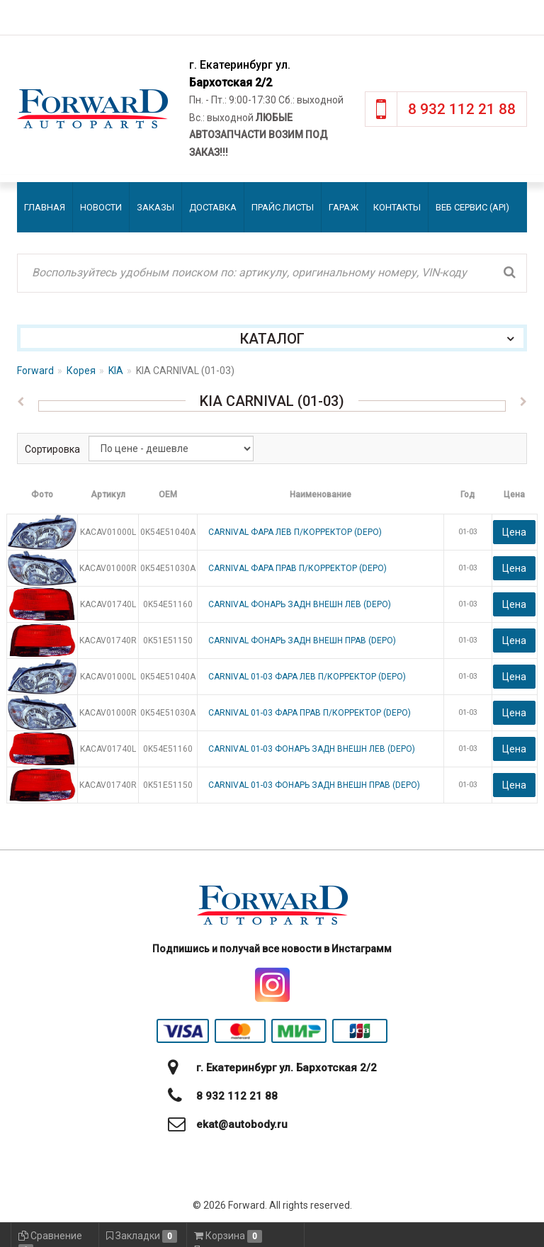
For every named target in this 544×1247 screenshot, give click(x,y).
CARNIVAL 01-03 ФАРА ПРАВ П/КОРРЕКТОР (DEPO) (309, 713)
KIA (115, 370)
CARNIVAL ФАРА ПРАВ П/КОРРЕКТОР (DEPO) (297, 568)
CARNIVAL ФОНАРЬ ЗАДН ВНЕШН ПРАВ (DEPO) (302, 640)
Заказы (155, 207)
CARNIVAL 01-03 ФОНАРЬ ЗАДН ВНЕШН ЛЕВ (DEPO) (311, 749)
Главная (44, 207)
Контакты (397, 207)
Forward (35, 370)
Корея (81, 370)
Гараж (343, 207)
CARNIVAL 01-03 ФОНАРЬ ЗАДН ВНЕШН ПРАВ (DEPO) (314, 785)
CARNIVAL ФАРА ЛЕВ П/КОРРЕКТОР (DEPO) (295, 532)
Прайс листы (282, 207)
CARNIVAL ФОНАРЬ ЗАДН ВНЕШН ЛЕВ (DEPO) (299, 604)
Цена (514, 532)
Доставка (213, 207)
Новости (101, 207)
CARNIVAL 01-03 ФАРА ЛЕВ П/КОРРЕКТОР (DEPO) (307, 677)
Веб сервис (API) (472, 207)
